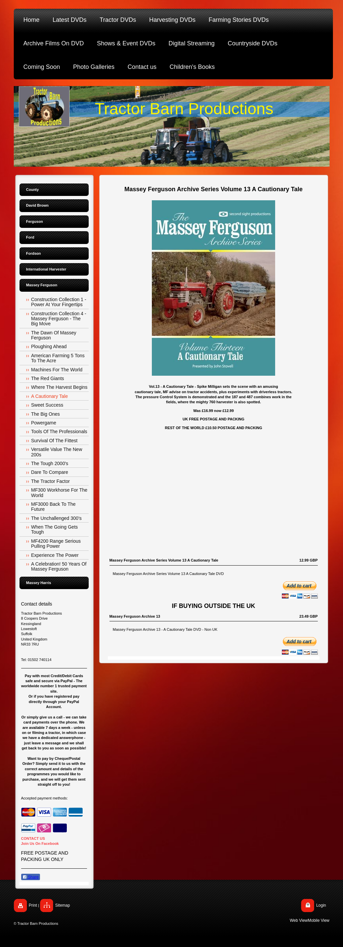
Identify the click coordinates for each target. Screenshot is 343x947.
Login (321, 905)
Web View (299, 920)
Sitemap (62, 905)
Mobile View (318, 920)
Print (33, 905)
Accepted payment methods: (44, 798)
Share (31, 877)
